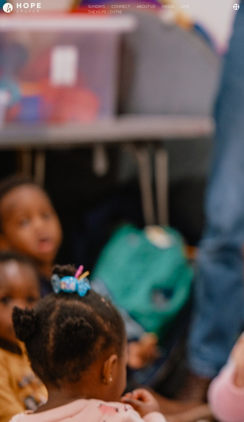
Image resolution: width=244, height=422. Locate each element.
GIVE (185, 6)
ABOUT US (146, 6)
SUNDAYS (96, 6)
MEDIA (168, 6)
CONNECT (120, 6)
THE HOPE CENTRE (105, 11)
